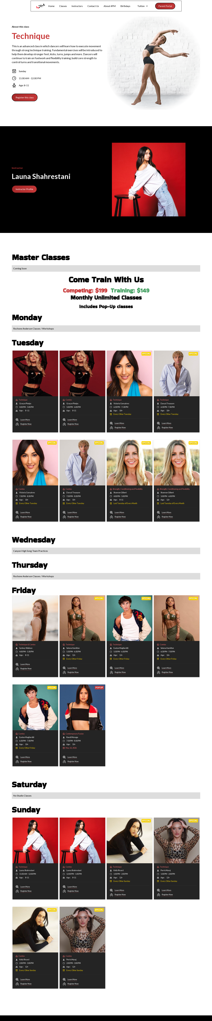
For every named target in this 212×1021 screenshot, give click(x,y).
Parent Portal (165, 6)
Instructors (77, 6)
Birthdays (125, 6)
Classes (63, 6)
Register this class (25, 97)
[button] (142, 6)
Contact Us (93, 6)
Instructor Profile (24, 189)
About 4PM (110, 6)
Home (51, 6)
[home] (40, 6)
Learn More (25, 420)
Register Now (26, 424)
